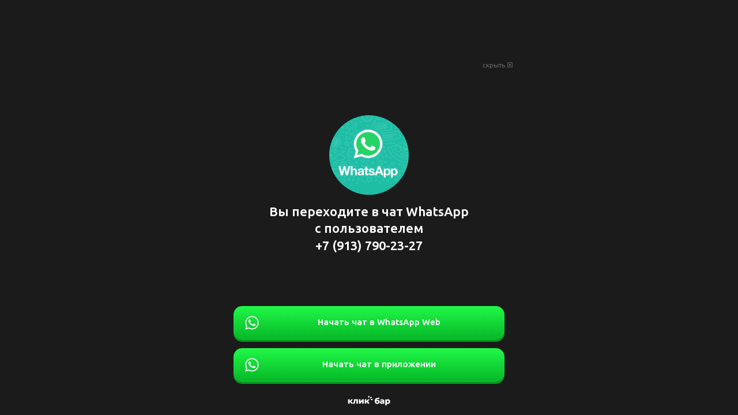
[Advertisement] (369, 29)
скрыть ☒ (498, 65)
